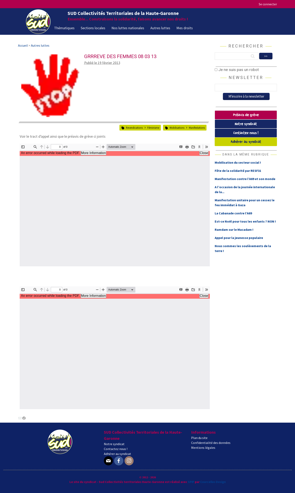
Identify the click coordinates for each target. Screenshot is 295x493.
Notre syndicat (246, 124)
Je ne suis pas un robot (237, 69)
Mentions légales (203, 448)
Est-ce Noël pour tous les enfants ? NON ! (245, 221)
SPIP (191, 482)
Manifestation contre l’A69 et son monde (245, 179)
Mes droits (184, 28)
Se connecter (268, 4)
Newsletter (246, 77)
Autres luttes (160, 28)
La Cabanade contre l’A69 (233, 213)
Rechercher (245, 46)
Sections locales (93, 28)
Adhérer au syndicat (246, 142)
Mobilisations (177, 127)
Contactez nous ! (245, 133)
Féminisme (153, 127)
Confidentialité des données (210, 443)
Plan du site (199, 438)
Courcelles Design (213, 482)
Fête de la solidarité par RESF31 (238, 171)
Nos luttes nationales (127, 28)
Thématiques (64, 28)
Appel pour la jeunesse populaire (239, 238)
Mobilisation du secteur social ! (238, 162)
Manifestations (197, 127)
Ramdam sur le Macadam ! (234, 229)
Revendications (134, 127)
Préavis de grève (246, 115)
